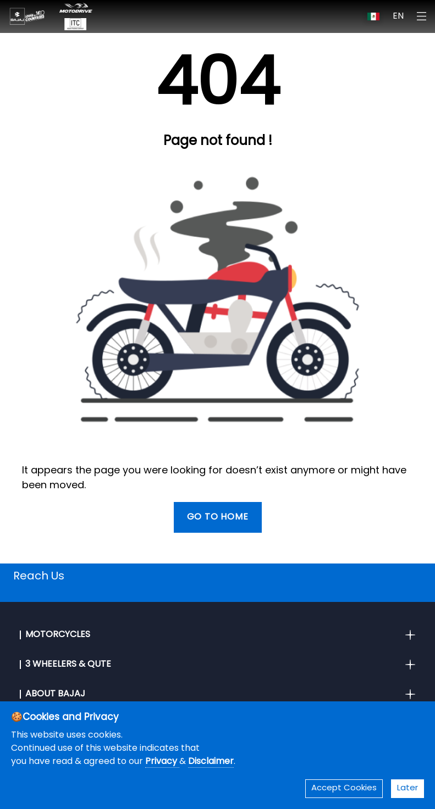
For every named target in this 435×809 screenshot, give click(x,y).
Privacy (162, 761)
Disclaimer (211, 761)
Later (407, 788)
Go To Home (218, 517)
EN (398, 16)
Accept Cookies (344, 788)
